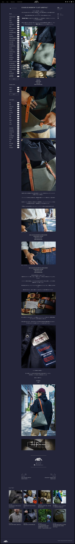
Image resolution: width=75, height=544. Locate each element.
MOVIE (14, 139)
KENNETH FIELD (14, 51)
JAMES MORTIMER (14, 67)
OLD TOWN (14, 42)
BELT (14, 114)
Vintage (14, 133)
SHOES (14, 145)
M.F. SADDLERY (14, 63)
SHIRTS (14, 120)
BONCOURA (14, 44)
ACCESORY (14, 143)
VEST (14, 104)
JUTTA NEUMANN (14, 69)
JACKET (14, 110)
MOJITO (14, 48)
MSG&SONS (14, 36)
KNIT (14, 141)
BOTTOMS (14, 137)
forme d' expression (14, 61)
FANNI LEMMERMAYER (14, 38)
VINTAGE (14, 55)
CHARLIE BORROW (14, 65)
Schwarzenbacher (14, 28)
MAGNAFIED (14, 57)
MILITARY (14, 59)
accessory (14, 112)
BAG (14, 102)
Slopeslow (14, 53)
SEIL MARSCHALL (14, 46)
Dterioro (14, 34)
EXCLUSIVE (14, 128)
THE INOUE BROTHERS (14, 76)
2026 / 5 (14, 89)
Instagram (14, 147)
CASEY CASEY (14, 24)
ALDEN (14, 71)
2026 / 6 (14, 87)
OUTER (14, 108)
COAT (14, 116)
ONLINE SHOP (19, 1)
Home (3, 1)
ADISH (14, 20)
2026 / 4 (14, 91)
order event (14, 106)
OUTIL (14, 18)
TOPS (14, 122)
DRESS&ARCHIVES (14, 32)
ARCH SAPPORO (14, 40)
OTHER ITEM (14, 132)
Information (13, 1)
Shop (7, 1)
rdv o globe (14, 30)
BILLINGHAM (14, 73)
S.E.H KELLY (14, 49)
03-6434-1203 (38, 463)
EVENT (14, 124)
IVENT (14, 26)
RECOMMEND (14, 135)
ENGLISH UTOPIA (14, 16)
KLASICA (14, 22)
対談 (14, 118)
